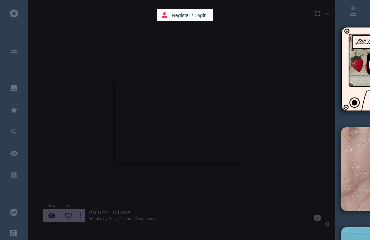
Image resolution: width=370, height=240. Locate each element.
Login (200, 15)
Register (181, 15)
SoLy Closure (121, 219)
